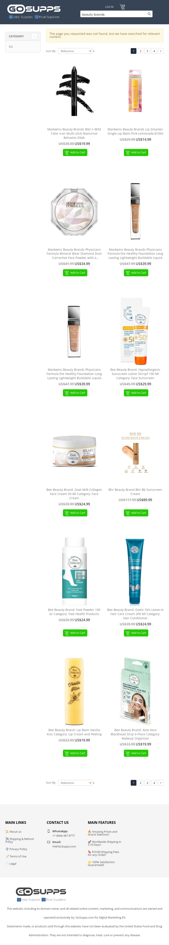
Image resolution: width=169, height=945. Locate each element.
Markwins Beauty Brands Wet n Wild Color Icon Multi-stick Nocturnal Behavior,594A (74, 133)
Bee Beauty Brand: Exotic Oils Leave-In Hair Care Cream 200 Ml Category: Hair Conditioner (135, 614)
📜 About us (13, 832)
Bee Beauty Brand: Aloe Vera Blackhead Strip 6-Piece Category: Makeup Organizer (135, 734)
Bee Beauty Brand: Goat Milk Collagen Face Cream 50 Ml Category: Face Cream (74, 494)
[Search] (115, 14)
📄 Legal (10, 864)
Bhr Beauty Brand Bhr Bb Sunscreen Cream (135, 492)
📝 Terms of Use (15, 856)
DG (11, 47)
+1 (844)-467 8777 (63, 836)
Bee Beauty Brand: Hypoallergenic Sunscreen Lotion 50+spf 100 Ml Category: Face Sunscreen (135, 374)
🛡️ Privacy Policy (16, 849)
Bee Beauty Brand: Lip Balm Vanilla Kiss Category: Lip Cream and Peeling (74, 732)
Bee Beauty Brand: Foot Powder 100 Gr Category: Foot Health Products (74, 612)
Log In (109, 6)
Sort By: (51, 51)
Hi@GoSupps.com (64, 846)
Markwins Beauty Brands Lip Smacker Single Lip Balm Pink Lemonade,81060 (135, 131)
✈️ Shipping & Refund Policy (19, 840)
